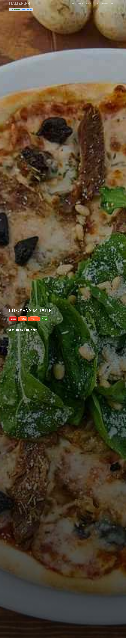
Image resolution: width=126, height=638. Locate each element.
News (97, 3)
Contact (113, 3)
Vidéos (13, 318)
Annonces (90, 3)
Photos (81, 3)
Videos (73, 3)
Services (104, 3)
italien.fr (19, 3)
